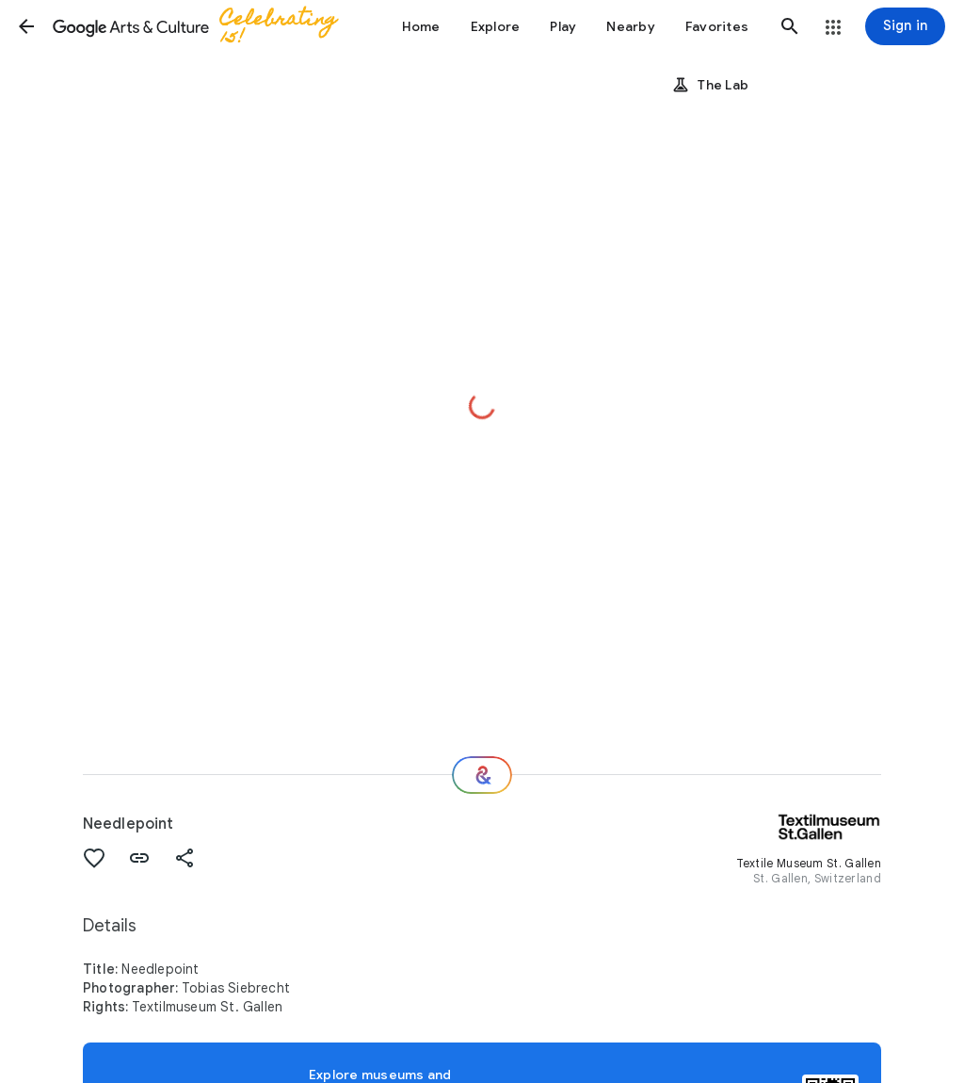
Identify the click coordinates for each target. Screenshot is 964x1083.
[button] (26, 26)
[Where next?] (482, 775)
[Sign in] (905, 26)
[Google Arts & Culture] (203, 26)
